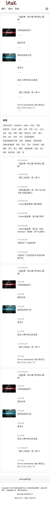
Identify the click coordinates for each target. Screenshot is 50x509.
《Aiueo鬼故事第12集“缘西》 (30, 204)
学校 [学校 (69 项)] (4, 137)
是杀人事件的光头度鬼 (27, 80)
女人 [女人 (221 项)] (36, 129)
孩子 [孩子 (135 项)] (9, 137)
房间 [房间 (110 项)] (17, 145)
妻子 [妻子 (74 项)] (34, 133)
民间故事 (20, 294)
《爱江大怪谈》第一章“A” (28, 92)
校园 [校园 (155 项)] (4, 148)
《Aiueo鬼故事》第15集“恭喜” (30, 216)
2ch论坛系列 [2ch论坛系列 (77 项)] (7, 125)
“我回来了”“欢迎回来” (26, 243)
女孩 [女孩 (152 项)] (4, 133)
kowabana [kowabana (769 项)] (17, 125)
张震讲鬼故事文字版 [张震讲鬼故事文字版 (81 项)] (10, 141)
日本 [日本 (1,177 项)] (28, 145)
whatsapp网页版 (25, 479)
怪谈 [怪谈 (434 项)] (21, 141)
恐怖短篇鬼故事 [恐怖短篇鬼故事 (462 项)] (8, 145)
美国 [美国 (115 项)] (36, 148)
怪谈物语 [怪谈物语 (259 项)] (28, 141)
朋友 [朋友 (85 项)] (42, 145)
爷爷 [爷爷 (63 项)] (9, 148)
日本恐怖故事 (22, 160)
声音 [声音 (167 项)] (31, 129)
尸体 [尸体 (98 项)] (20, 137)
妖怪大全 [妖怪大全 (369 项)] (28, 133)
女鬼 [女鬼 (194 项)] (9, 133)
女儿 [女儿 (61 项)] (41, 129)
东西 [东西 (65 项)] (38, 125)
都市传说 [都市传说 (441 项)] (11, 152)
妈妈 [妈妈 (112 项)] (20, 133)
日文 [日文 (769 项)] (23, 145)
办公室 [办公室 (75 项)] (13, 129)
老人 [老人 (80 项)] (41, 148)
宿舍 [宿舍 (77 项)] (15, 137)
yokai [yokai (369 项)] (32, 125)
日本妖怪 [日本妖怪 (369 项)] (36, 145)
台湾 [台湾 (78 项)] (25, 129)
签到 (10, 9)
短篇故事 (20, 282)
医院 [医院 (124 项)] (20, 129)
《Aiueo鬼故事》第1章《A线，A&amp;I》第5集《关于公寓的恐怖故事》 (31, 232)
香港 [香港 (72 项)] (18, 152)
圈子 (4, 9)
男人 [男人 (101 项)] (15, 148)
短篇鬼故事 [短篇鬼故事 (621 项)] (29, 148)
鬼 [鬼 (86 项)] (23, 152)
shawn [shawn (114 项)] (26, 125)
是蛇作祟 (21, 43)
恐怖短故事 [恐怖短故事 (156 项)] (37, 141)
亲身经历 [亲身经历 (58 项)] (6, 129)
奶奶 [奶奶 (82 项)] (15, 133)
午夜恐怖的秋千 (24, 30)
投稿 (17, 9)
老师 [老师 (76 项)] (4, 152)
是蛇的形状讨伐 (24, 55)
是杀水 (20, 67)
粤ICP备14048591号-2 (25, 494)
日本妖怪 (20, 356)
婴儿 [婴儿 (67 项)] (40, 133)
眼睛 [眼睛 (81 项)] (20, 148)
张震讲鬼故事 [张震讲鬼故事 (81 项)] (29, 137)
